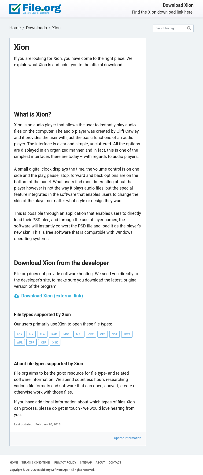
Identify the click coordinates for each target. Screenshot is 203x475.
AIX (31, 334)
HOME (14, 462)
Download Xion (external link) (52, 296)
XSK (55, 342)
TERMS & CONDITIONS (36, 462)
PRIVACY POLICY (65, 462)
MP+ (79, 334)
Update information (127, 438)
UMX (127, 334)
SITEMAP (86, 462)
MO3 (66, 334)
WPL (20, 342)
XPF (31, 342)
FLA (42, 334)
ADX (19, 334)
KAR (54, 334)
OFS (102, 334)
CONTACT (115, 462)
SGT (114, 334)
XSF (43, 342)
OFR (91, 334)
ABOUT (100, 462)
